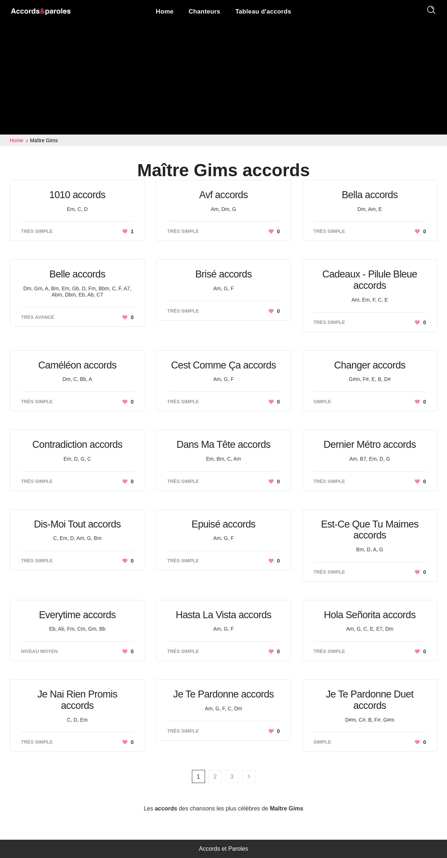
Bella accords (370, 194)
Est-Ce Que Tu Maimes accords (369, 530)
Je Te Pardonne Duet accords (370, 700)
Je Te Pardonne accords (223, 694)
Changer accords (369, 365)
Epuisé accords (223, 524)
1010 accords (77, 194)
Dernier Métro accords (369, 444)
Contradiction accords (77, 444)
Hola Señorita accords (370, 614)
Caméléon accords (77, 365)
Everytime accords (77, 614)
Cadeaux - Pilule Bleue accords (369, 280)
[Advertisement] (223, 80)
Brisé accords (223, 274)
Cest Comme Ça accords (223, 365)
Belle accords (77, 274)
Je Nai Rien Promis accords (77, 700)
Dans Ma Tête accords (223, 444)
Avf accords (223, 194)
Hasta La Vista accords (224, 614)
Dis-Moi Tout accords (77, 524)
